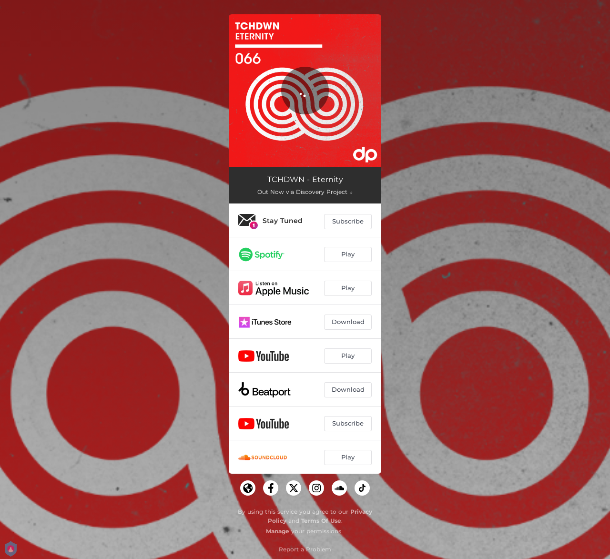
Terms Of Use (321, 520)
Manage (277, 531)
